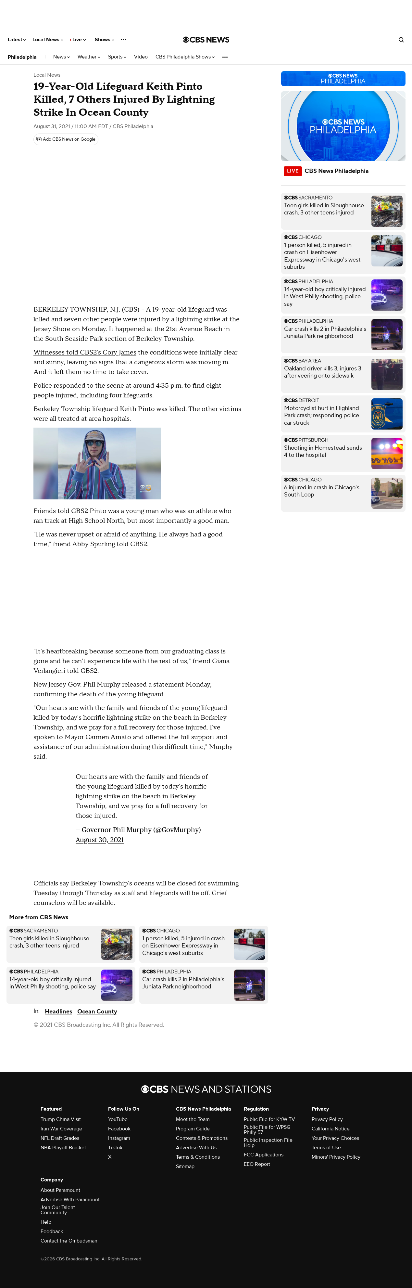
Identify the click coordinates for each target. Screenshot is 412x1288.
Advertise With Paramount (70, 1199)
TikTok (115, 1147)
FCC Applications (263, 1154)
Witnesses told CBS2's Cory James (84, 352)
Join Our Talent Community (58, 1210)
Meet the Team (193, 1119)
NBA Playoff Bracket (63, 1147)
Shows (104, 39)
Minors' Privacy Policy (336, 1157)
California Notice (331, 1128)
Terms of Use (326, 1147)
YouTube (118, 1119)
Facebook (119, 1128)
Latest (17, 39)
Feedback (52, 1231)
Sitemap (185, 1166)
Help (46, 1222)
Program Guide (193, 1128)
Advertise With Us (196, 1147)
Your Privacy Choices (335, 1138)
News (61, 57)
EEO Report (257, 1164)
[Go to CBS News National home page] (206, 39)
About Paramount (60, 1190)
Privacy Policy (327, 1119)
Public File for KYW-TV (269, 1119)
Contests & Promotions (202, 1138)
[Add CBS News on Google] (65, 139)
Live (79, 39)
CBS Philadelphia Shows (185, 57)
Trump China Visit (61, 1119)
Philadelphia (22, 57)
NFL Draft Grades (60, 1138)
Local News (47, 39)
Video (141, 57)
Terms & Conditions (198, 1157)
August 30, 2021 (100, 840)
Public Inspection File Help (268, 1143)
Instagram (119, 1138)
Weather (89, 57)
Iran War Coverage (61, 1128)
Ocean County (97, 1011)
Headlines (58, 1011)
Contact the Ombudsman (69, 1240)
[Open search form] (401, 40)
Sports (117, 57)
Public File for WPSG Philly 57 (267, 1130)
